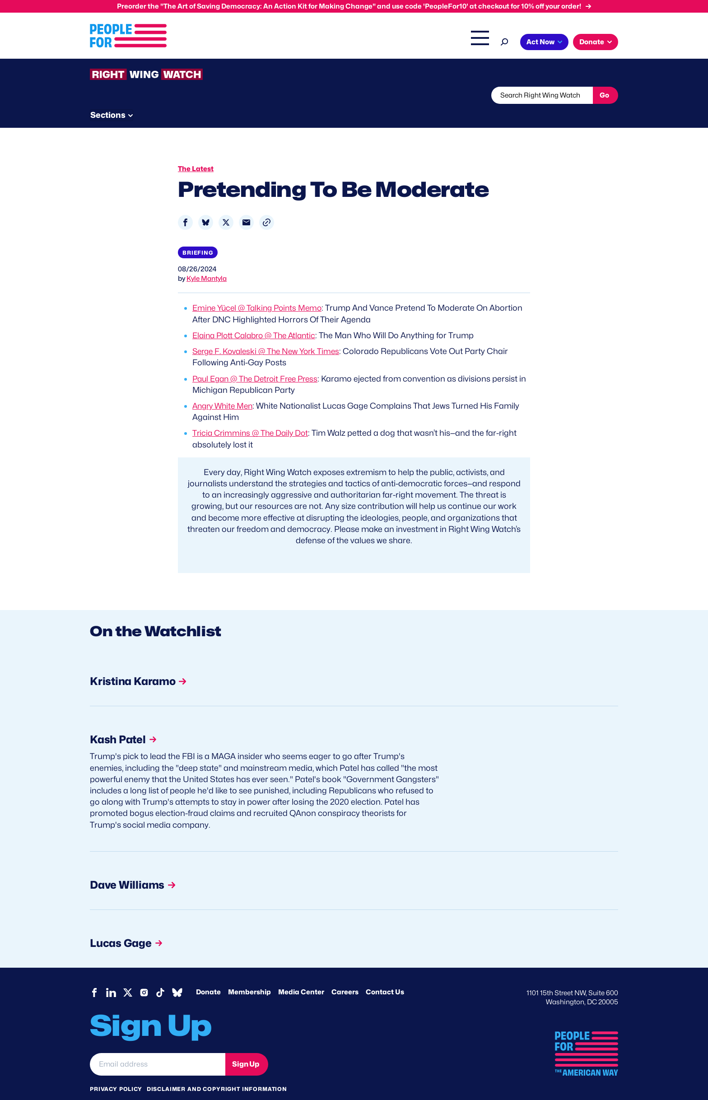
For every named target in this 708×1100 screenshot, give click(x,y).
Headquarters (325, 43)
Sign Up (245, 1048)
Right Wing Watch (385, 43)
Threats (155, 95)
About (237, 43)
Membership (249, 976)
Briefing (197, 235)
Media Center (301, 976)
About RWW (261, 95)
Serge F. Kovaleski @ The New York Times (269, 334)
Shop (474, 43)
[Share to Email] (246, 205)
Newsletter (323, 95)
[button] (266, 205)
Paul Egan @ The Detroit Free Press (259, 361)
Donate (208, 976)
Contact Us (385, 976)
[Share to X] (226, 205)
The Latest (439, 43)
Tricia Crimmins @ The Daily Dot (252, 415)
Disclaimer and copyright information (217, 1072)
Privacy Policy (116, 1072)
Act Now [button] (540, 42)
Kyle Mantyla (206, 262)
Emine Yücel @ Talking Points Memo (260, 291)
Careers (345, 976)
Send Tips (384, 95)
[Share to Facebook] (185, 205)
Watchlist (208, 95)
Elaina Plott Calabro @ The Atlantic (258, 318)
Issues (275, 43)
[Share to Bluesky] (205, 205)
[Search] (504, 41)
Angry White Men (224, 388)
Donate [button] (591, 42)
